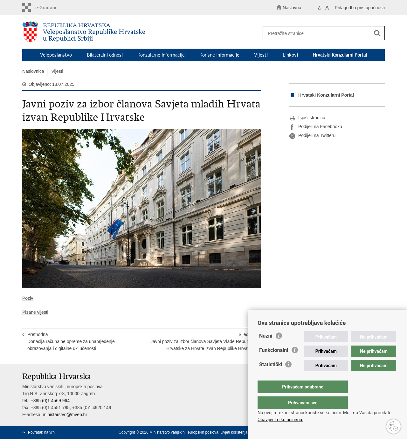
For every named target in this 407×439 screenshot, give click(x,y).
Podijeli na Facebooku (315, 127)
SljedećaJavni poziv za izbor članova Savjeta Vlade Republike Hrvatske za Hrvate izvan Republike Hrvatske (203, 341)
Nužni (265, 349)
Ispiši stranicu (307, 118)
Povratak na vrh (41, 432)
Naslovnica (33, 71)
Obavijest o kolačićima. (280, 419)
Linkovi (290, 55)
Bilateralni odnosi (105, 55)
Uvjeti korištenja (233, 432)
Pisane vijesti (35, 312)
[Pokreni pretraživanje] (377, 33)
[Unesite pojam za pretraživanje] (321, 33)
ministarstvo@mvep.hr (65, 414)
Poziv (27, 298)
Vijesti (261, 55)
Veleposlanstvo (56, 55)
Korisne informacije (219, 55)
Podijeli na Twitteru (312, 136)
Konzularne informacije (161, 55)
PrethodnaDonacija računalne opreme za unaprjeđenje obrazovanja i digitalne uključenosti (71, 341)
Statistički (270, 377)
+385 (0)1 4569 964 (50, 400)
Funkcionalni (273, 363)
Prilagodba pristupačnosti (360, 7)
